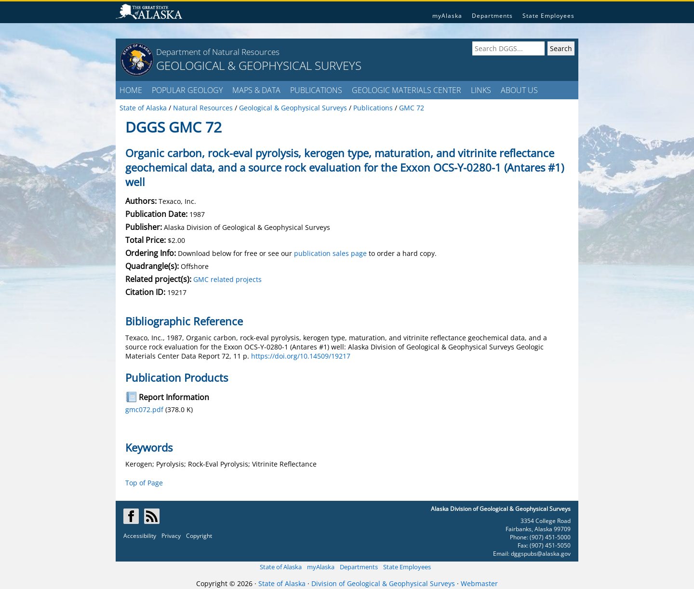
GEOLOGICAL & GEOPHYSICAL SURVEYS (258, 65)
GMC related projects (227, 279)
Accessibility (139, 536)
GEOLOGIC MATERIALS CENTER (406, 90)
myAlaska (447, 16)
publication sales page (330, 253)
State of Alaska (281, 566)
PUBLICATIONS (316, 90)
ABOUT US (519, 90)
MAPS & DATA (256, 90)
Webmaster (479, 583)
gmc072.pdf (144, 409)
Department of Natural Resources (218, 51)
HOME (131, 90)
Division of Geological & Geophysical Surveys (383, 583)
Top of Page (144, 482)
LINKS (481, 90)
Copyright (199, 536)
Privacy (171, 536)
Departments (492, 16)
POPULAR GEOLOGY (187, 90)
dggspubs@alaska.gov (541, 553)
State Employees (548, 16)
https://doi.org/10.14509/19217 (300, 356)
